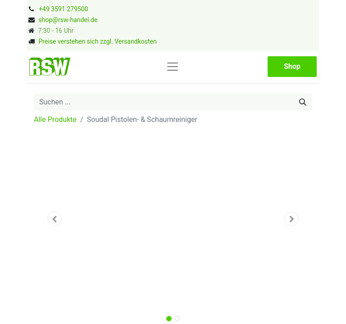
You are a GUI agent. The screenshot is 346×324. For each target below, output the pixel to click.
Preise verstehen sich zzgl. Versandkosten (97, 41)
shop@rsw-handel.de (67, 19)
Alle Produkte (55, 119)
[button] (55, 219)
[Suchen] (302, 102)
